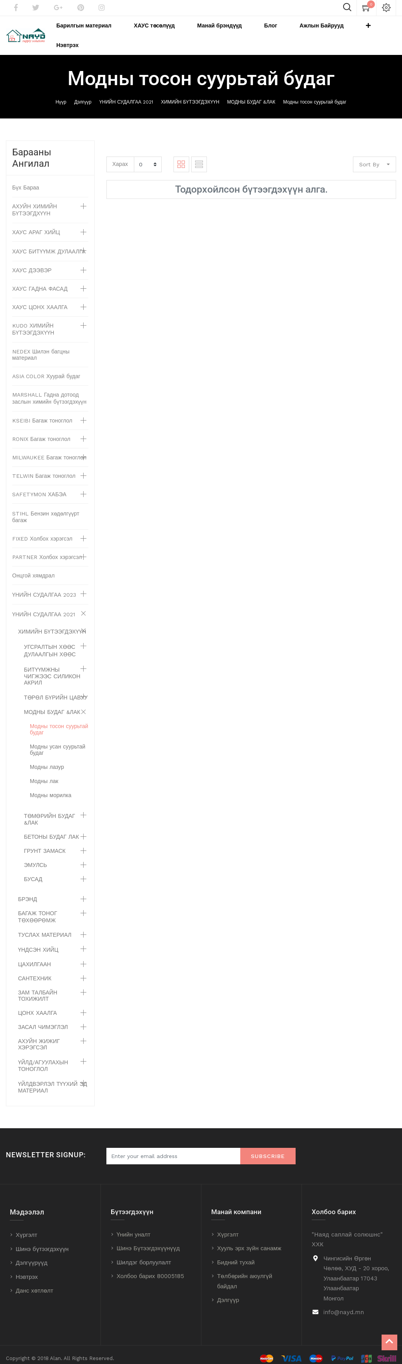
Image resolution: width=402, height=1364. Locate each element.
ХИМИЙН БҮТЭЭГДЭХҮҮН (190, 94)
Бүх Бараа (25, 180)
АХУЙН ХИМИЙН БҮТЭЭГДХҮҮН (34, 202)
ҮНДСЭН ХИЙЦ (38, 942)
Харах (120, 156)
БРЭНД (27, 892)
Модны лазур (47, 759)
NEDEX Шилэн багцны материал (40, 347)
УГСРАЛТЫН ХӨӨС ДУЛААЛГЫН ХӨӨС (50, 643)
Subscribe (268, 1148)
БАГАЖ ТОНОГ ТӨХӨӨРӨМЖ (37, 909)
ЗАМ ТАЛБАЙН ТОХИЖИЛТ (37, 988)
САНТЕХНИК (34, 971)
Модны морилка (50, 788)
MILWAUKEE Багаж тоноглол (49, 450)
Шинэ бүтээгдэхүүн (42, 1241)
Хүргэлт (26, 1227)
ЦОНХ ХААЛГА (37, 1005)
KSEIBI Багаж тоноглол (42, 413)
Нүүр (61, 94)
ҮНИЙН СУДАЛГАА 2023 (44, 587)
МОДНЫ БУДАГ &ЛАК (251, 94)
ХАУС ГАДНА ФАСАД (40, 281)
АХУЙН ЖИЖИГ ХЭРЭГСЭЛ (39, 1037)
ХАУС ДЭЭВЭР (31, 263)
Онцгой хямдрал (33, 568)
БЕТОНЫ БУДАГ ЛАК (51, 829)
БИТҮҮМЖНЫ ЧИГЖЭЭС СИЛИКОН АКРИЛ (52, 668)
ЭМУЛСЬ (35, 857)
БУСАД (33, 872)
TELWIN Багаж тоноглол (43, 468)
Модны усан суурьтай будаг (57, 742)
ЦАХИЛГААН (34, 957)
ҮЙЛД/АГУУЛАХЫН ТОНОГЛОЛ (43, 1058)
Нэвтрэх (27, 1269)
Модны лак (44, 773)
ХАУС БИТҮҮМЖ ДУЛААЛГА (49, 244)
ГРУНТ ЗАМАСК (45, 843)
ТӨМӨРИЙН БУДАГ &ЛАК (49, 811)
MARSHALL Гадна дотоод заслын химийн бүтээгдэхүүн (49, 390)
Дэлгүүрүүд (32, 1255)
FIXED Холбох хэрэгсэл (42, 531)
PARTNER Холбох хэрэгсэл (47, 549)
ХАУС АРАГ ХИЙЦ (36, 225)
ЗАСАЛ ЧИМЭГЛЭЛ (43, 1019)
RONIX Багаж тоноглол (41, 431)
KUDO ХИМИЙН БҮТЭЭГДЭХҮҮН (33, 321)
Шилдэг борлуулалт (144, 1254)
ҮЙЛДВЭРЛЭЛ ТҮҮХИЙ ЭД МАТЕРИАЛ (52, 1079)
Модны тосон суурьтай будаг (314, 94)
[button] (357, 31)
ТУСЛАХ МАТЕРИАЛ (44, 927)
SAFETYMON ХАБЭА (39, 487)
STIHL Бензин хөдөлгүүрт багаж (45, 509)
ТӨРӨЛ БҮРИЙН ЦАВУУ (56, 690)
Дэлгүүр (82, 94)
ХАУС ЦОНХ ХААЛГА (40, 300)
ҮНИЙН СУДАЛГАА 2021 (126, 94)
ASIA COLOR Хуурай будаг (46, 369)
